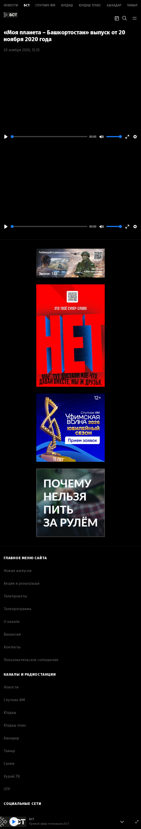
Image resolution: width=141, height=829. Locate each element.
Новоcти (11, 5)
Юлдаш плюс (90, 5)
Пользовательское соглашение (31, 660)
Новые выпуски (17, 571)
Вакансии (12, 634)
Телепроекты (15, 596)
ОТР (7, 789)
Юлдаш (67, 5)
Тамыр (132, 5)
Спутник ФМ (45, 5)
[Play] (6, 136)
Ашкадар (114, 5)
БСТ (27, 5)
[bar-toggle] (135, 18)
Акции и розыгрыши (21, 583)
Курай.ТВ (12, 776)
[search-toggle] (125, 18)
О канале (12, 621)
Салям (9, 763)
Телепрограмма (17, 609)
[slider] (49, 136)
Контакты (12, 647)
